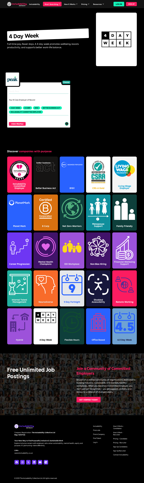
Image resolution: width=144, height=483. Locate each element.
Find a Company (99, 434)
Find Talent (97, 438)
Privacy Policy (110, 478)
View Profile (17, 123)
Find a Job (96, 430)
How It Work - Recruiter (118, 433)
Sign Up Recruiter (119, 451)
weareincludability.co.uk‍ (23, 453)
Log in (95, 442)
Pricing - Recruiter (119, 442)
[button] (52, 4)
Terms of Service (124, 478)
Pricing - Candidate (120, 439)
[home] (17, 4)
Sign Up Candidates (120, 447)
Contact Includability (120, 455)
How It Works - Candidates (118, 427)
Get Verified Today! (88, 399)
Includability (97, 426)
